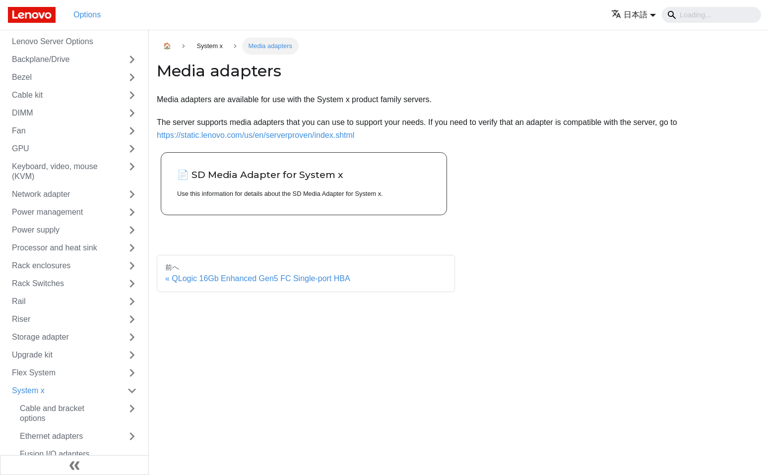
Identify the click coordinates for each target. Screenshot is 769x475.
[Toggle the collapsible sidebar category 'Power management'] (132, 212)
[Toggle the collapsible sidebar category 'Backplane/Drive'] (132, 59)
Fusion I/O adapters (55, 454)
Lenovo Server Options (52, 41)
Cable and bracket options (52, 413)
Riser (21, 319)
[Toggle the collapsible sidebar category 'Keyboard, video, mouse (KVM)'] (132, 171)
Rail (19, 301)
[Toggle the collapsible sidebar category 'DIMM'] (132, 113)
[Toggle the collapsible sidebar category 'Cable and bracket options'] (132, 413)
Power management (47, 212)
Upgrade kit (32, 355)
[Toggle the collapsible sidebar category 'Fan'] (132, 131)
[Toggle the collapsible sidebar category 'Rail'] (132, 301)
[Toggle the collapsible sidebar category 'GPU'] (132, 149)
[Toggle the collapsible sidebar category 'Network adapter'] (132, 194)
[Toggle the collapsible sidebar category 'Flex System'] (132, 373)
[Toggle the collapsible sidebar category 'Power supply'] (132, 230)
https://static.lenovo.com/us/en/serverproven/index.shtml (255, 135)
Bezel (22, 77)
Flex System (34, 372)
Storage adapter (40, 337)
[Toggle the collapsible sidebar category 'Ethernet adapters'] (132, 436)
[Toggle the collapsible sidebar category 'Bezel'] (132, 77)
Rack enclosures (41, 265)
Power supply (36, 230)
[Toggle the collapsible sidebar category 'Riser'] (132, 319)
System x (28, 390)
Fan (19, 130)
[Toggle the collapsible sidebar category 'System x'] (132, 391)
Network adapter (41, 194)
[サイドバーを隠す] (74, 465)
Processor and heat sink (54, 247)
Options (87, 14)
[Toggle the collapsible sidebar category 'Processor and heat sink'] (132, 248)
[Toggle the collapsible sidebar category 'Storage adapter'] (132, 337)
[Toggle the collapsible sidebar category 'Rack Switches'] (132, 284)
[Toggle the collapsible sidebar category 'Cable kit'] (132, 95)
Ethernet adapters (51, 436)
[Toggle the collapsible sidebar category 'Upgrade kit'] (132, 355)
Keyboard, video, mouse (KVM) (55, 171)
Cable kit (27, 95)
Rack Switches (38, 283)
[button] (633, 14)
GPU (20, 148)
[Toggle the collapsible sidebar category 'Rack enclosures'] (132, 266)
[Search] (711, 15)
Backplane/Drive (41, 59)
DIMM (22, 113)
